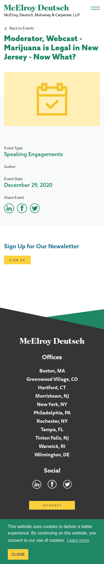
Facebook (52, 484)
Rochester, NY (52, 421)
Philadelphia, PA (52, 412)
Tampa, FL (52, 429)
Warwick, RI (52, 446)
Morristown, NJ (52, 396)
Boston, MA (52, 370)
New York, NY (52, 404)
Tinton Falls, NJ (52, 437)
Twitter (67, 484)
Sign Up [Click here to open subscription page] (17, 260)
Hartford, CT (52, 387)
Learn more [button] (78, 540)
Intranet (52, 505)
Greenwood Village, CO (52, 379)
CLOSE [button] (18, 554)
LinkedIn (36, 484)
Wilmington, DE (52, 454)
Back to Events (21, 28)
